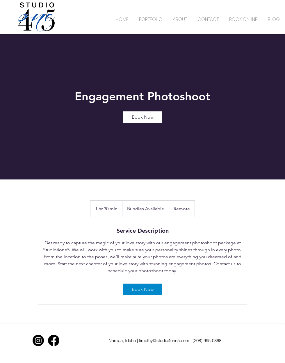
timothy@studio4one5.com (164, 340)
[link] (142, 117)
